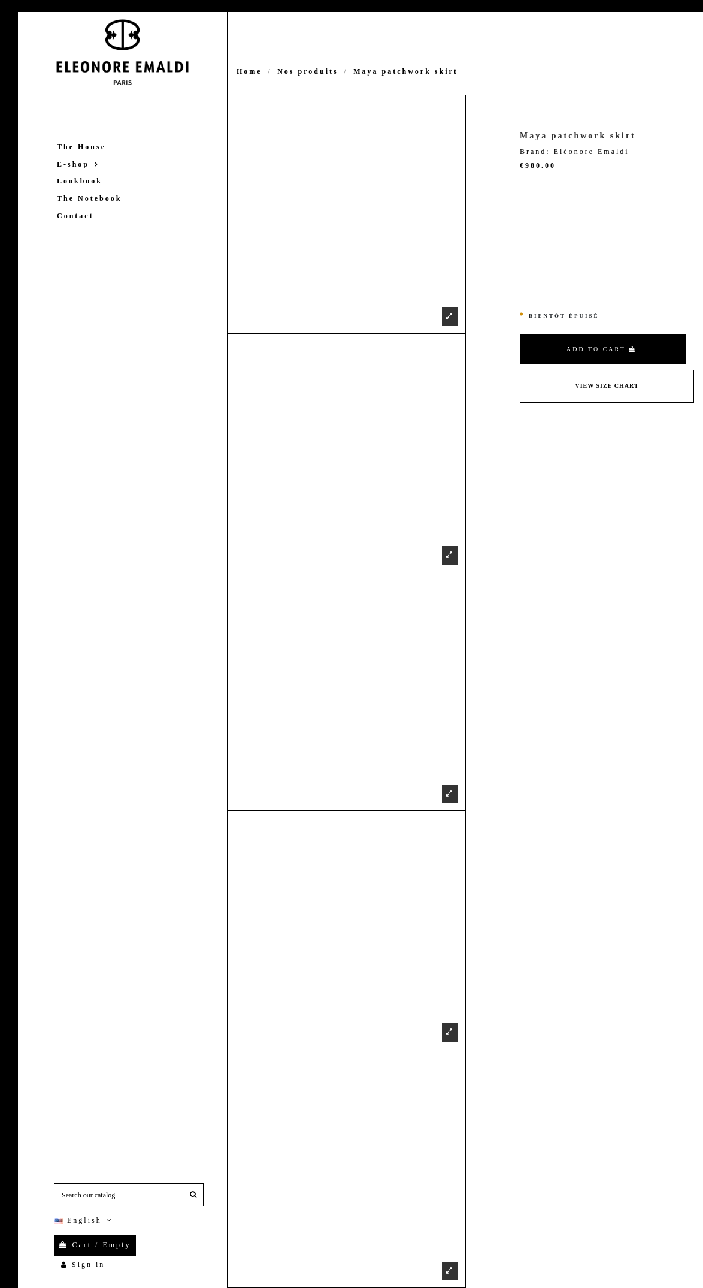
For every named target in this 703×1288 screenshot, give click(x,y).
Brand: (535, 151)
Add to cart (601, 349)
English (84, 1220)
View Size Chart (606, 385)
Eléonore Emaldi (591, 151)
